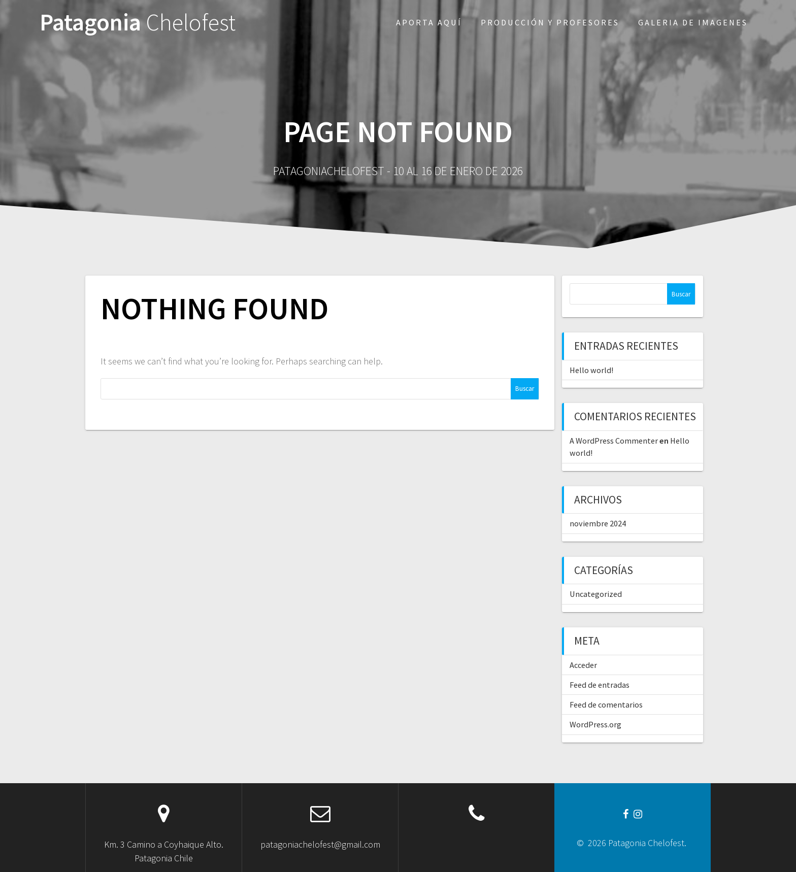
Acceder (583, 665)
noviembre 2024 (598, 523)
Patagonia (138, 23)
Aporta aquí (429, 22)
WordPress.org (595, 724)
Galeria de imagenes (693, 22)
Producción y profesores (550, 22)
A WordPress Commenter (614, 440)
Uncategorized (596, 594)
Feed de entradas (599, 685)
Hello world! (591, 370)
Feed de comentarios (606, 704)
